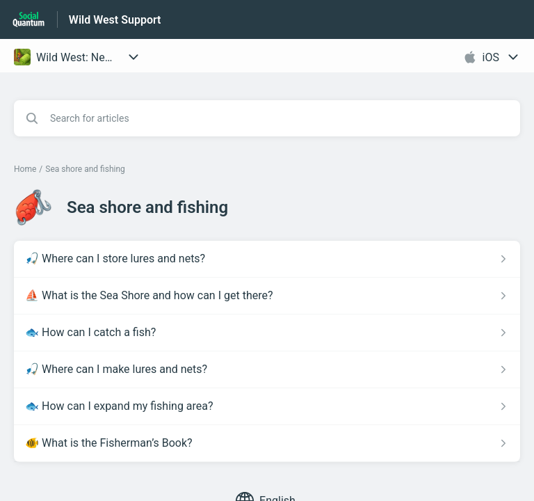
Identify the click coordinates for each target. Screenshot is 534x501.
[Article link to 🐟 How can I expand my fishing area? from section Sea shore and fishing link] (267, 406)
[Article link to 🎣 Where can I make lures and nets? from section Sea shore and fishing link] (267, 369)
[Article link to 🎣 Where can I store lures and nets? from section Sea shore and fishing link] (267, 258)
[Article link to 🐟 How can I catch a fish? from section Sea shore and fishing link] (267, 332)
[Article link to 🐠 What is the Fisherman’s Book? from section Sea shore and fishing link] (267, 443)
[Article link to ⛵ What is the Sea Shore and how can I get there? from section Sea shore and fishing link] (267, 295)
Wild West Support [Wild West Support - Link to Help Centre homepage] (115, 19)
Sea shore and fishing (85, 169)
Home (25, 169)
